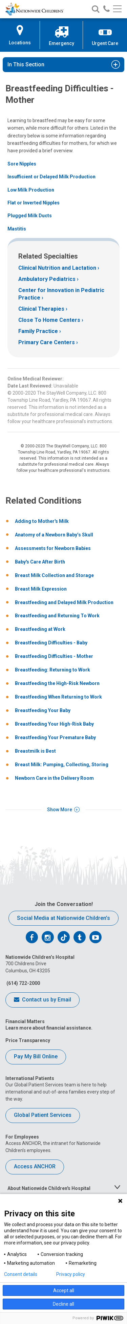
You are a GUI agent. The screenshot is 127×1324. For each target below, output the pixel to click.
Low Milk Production (30, 190)
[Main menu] (117, 9)
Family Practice (38, 331)
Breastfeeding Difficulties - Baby (51, 642)
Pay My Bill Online (36, 1056)
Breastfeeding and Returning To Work (57, 615)
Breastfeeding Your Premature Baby (55, 737)
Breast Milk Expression (41, 589)
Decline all (63, 1304)
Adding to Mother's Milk (42, 521)
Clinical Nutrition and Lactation (57, 268)
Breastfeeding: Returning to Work (52, 669)
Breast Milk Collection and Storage (54, 575)
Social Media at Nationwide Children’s (63, 918)
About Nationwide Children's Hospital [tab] (48, 1188)
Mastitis (16, 228)
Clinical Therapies (41, 309)
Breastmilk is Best (35, 751)
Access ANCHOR (35, 1166)
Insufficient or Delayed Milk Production (51, 176)
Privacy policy (70, 1274)
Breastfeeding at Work (40, 629)
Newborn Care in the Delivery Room (54, 778)
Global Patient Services (42, 1115)
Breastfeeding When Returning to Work (58, 697)
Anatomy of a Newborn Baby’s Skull (54, 534)
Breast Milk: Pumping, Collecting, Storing (61, 764)
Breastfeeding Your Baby (42, 710)
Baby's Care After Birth (40, 562)
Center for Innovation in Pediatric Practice (61, 294)
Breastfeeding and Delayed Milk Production (64, 602)
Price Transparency (27, 1040)
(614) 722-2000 (22, 983)
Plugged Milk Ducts (29, 215)
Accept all (63, 1290)
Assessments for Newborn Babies (53, 548)
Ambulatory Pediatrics (47, 279)
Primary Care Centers (46, 342)
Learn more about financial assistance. (48, 1028)
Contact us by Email (42, 1000)
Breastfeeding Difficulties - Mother (54, 656)
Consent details (20, 1274)
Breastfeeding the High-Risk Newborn (57, 683)
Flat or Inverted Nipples (33, 202)
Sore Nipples (21, 164)
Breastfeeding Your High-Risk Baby (54, 724)
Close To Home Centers (49, 320)
